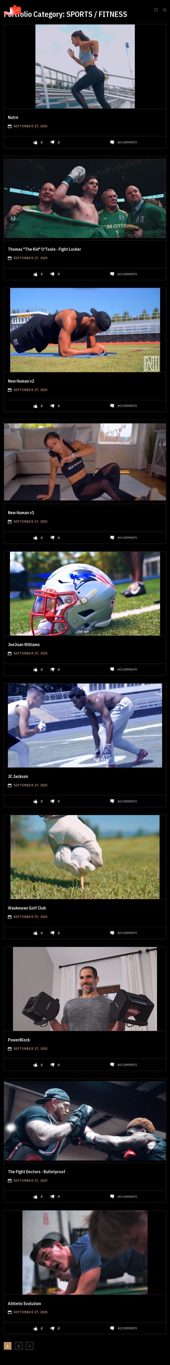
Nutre (13, 117)
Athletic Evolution (24, 1303)
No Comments (127, 142)
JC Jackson (18, 776)
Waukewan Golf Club (27, 908)
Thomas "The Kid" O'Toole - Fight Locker (44, 249)
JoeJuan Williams (24, 644)
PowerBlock (19, 1039)
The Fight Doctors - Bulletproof (36, 1171)
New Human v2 (21, 381)
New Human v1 (21, 512)
